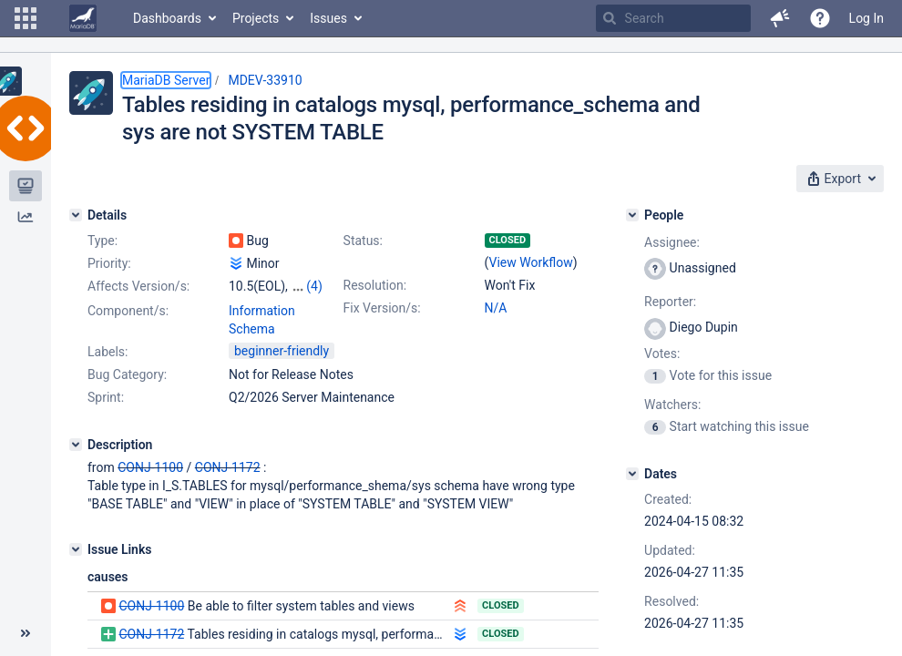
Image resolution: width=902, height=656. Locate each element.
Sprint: (105, 397)
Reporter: (670, 301)
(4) (314, 286)
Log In (866, 18)
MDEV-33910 (265, 80)
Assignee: (672, 242)
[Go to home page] (83, 18)
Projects (255, 18)
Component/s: (128, 310)
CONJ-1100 (150, 467)
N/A (496, 308)
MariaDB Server (166, 80)
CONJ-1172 (228, 467)
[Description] (75, 444)
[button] (25, 18)
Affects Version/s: (138, 286)
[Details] (75, 215)
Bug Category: (127, 374)
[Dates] (632, 473)
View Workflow (531, 262)
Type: (102, 240)
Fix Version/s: (382, 308)
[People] (632, 215)
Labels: (107, 351)
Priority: (109, 263)
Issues (328, 18)
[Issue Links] (75, 549)
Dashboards (167, 18)
